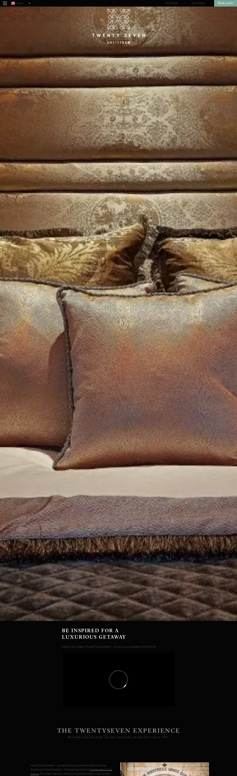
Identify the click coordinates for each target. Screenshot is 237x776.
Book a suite (225, 3)
